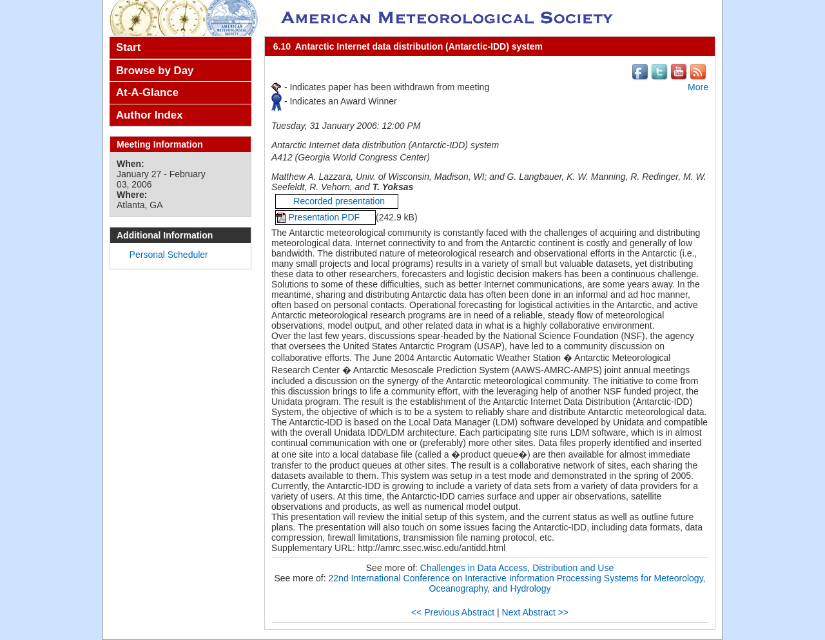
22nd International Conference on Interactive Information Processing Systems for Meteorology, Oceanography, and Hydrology (517, 583)
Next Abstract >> (535, 612)
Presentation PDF (325, 217)
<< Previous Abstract (452, 612)
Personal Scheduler (169, 254)
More (698, 87)
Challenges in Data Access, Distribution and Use (517, 568)
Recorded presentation (337, 201)
